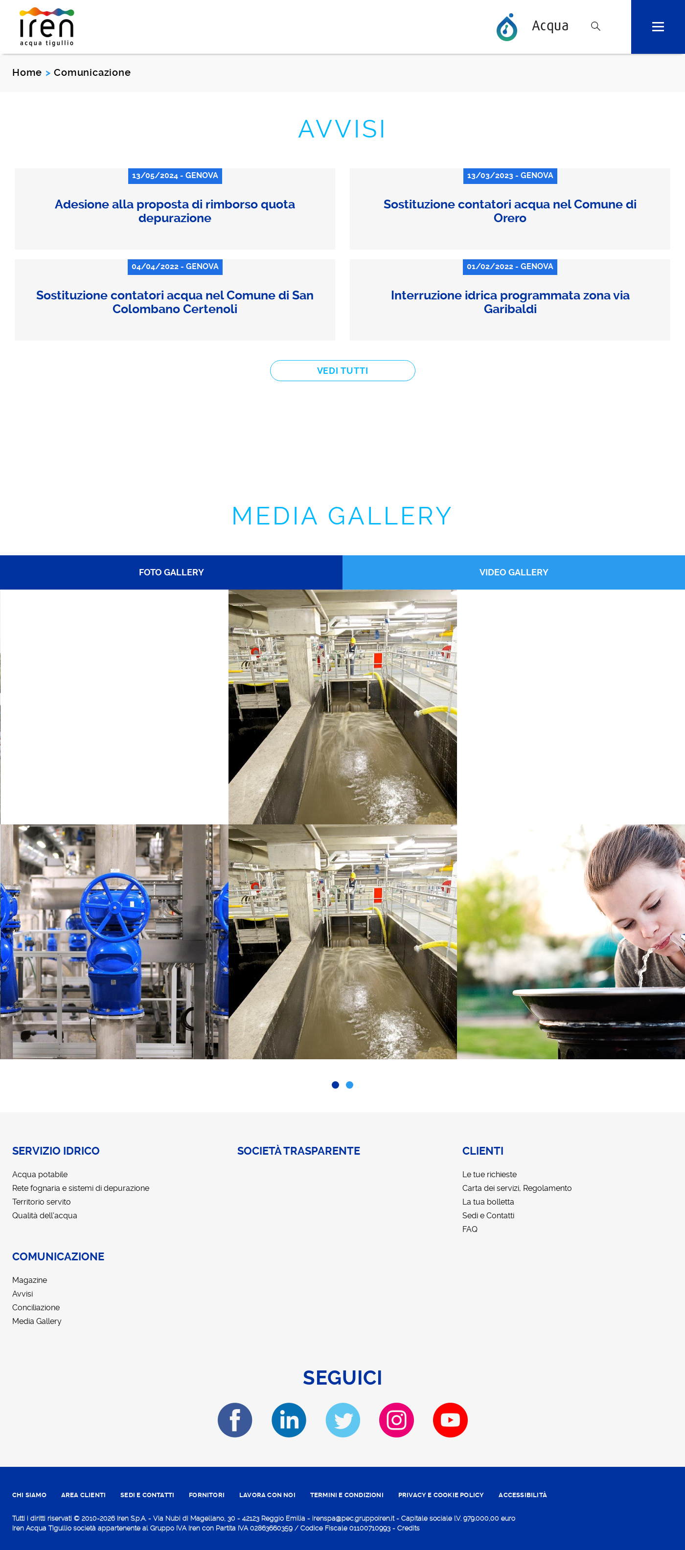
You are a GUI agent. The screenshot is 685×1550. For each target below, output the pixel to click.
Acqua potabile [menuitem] (40, 1174)
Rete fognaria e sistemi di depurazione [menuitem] (80, 1188)
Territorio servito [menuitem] (41, 1202)
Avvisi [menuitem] (22, 1294)
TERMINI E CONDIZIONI (347, 1495)
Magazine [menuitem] (29, 1280)
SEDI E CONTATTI (147, 1495)
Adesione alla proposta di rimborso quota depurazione (175, 211)
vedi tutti (342, 370)
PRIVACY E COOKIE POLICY (441, 1495)
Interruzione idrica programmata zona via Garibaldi (510, 302)
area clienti (83, 1495)
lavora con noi (267, 1495)
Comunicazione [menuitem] (58, 1257)
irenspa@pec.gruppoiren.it (353, 1518)
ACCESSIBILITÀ (523, 1495)
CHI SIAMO (29, 1495)
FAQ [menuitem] (470, 1229)
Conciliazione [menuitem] (36, 1307)
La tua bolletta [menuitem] (488, 1202)
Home (27, 72)
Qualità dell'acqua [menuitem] (44, 1215)
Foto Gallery (171, 572)
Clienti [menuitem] (482, 1151)
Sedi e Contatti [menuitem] (488, 1215)
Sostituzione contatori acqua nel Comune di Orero (510, 211)
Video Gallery (514, 572)
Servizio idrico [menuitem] (56, 1151)
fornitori (207, 1495)
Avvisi (343, 128)
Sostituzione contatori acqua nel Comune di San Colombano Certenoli (175, 302)
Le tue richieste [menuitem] (489, 1174)
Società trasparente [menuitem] (298, 1151)
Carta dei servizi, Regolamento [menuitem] (517, 1188)
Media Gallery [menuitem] (37, 1321)
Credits (408, 1528)
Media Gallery (342, 515)
